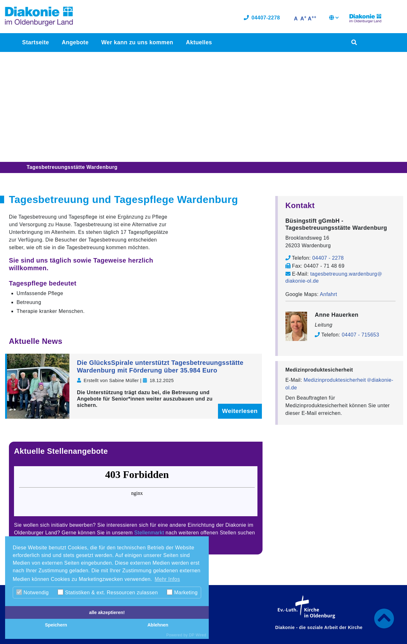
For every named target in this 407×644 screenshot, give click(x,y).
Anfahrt (328, 294)
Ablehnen (157, 624)
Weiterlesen (240, 411)
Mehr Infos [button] (167, 579)
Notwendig (32, 592)
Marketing (182, 592)
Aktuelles (199, 43)
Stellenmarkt (149, 532)
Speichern (56, 624)
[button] (334, 19)
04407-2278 (262, 18)
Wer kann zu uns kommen (137, 43)
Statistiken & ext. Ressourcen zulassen (108, 592)
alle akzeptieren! (107, 612)
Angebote (75, 43)
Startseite (35, 43)
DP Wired (197, 635)
